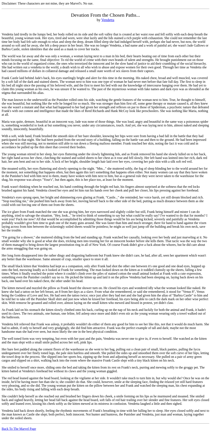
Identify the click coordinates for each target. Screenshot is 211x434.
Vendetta (107, 20)
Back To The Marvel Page (19, 428)
